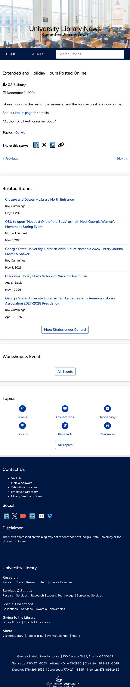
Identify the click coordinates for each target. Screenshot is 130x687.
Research (10, 577)
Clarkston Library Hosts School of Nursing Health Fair (46, 276)
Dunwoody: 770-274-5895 (65, 669)
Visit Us (16, 478)
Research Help (36, 582)
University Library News (65, 29)
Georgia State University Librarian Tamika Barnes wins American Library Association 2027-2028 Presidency (60, 300)
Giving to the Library (19, 617)
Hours (76, 636)
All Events (65, 371)
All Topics (65, 445)
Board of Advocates (37, 622)
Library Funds (12, 622)
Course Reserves (60, 582)
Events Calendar (57, 636)
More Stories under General (65, 330)
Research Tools (13, 582)
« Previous (10, 159)
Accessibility (35, 636)
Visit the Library (13, 636)
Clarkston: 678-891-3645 (102, 663)
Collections (10, 609)
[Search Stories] (90, 54)
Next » (122, 159)
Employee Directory (24, 492)
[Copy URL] (61, 145)
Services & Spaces (17, 590)
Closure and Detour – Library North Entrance (39, 199)
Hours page (23, 113)
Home (11, 54)
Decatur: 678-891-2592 (28, 669)
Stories (37, 54)
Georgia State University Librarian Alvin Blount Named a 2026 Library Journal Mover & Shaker (64, 251)
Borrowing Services (90, 595)
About (7, 631)
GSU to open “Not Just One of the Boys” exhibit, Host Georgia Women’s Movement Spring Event (60, 224)
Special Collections (18, 604)
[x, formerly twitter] (44, 146)
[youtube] (23, 519)
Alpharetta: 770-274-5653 (29, 663)
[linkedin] (32, 519)
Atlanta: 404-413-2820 (65, 663)
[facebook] (36, 147)
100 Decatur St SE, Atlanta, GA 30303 (88, 656)
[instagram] (41, 519)
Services (27, 609)
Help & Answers (21, 483)
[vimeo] (49, 517)
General (20, 132)
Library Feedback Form (26, 496)
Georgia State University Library (65, 35)
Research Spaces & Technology (52, 595)
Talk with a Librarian (24, 487)
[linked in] (52, 147)
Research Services (15, 595)
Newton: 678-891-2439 (103, 669)
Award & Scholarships (50, 609)
